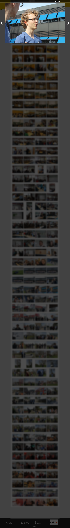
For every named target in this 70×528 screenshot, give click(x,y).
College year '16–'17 (31, 1)
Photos (26, 1)
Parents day (36, 1)
